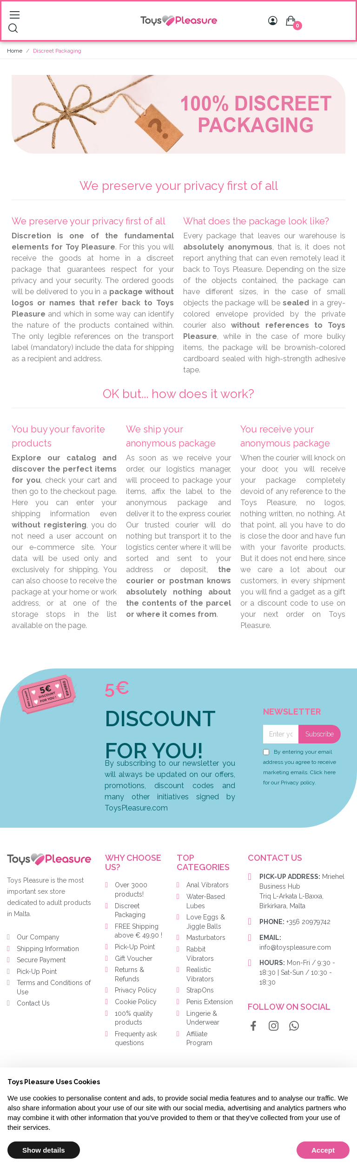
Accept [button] (323, 1150)
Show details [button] (43, 1150)
